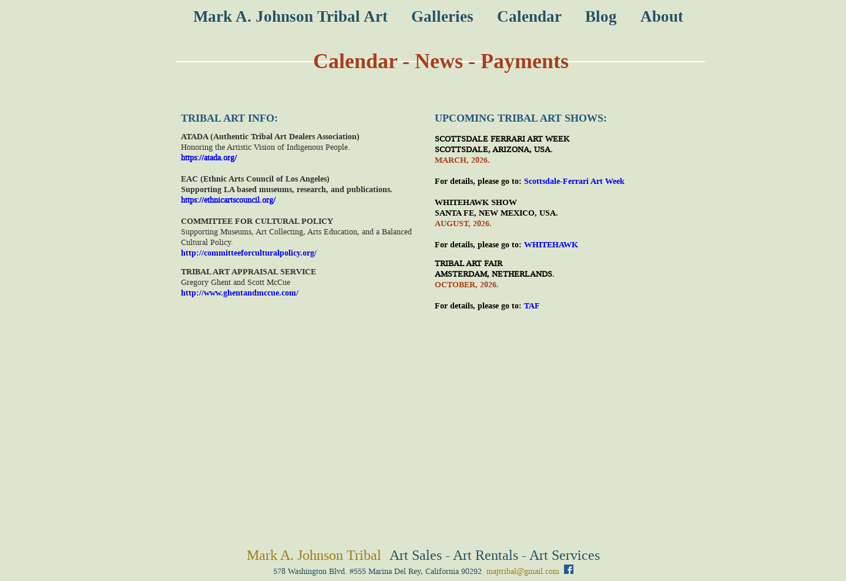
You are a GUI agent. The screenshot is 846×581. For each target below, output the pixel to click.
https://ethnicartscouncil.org (227, 200)
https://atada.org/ (209, 157)
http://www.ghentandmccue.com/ (239, 292)
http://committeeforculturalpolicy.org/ (249, 252)
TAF (532, 305)
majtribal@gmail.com (522, 571)
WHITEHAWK (551, 244)
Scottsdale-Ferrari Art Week (574, 181)
